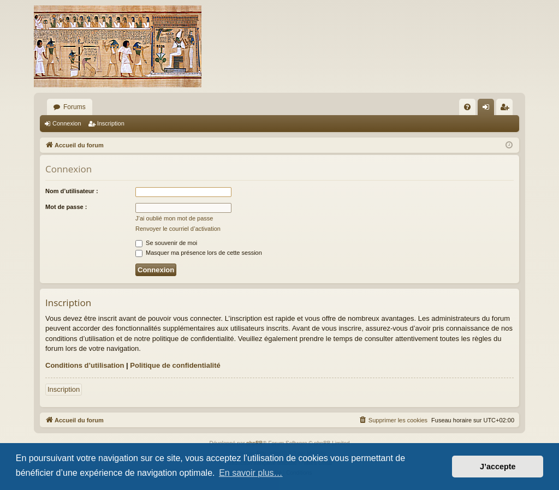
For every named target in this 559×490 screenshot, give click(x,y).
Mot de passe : (66, 207)
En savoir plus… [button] (251, 472)
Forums (74, 107)
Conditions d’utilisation (84, 365)
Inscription (110, 123)
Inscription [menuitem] (507, 109)
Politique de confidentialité (175, 365)
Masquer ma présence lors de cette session (198, 252)
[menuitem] (467, 107)
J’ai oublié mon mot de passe (174, 218)
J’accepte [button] (498, 466)
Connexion (66, 123)
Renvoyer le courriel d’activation (178, 228)
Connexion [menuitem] (488, 109)
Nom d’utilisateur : (71, 191)
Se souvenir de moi (166, 243)
